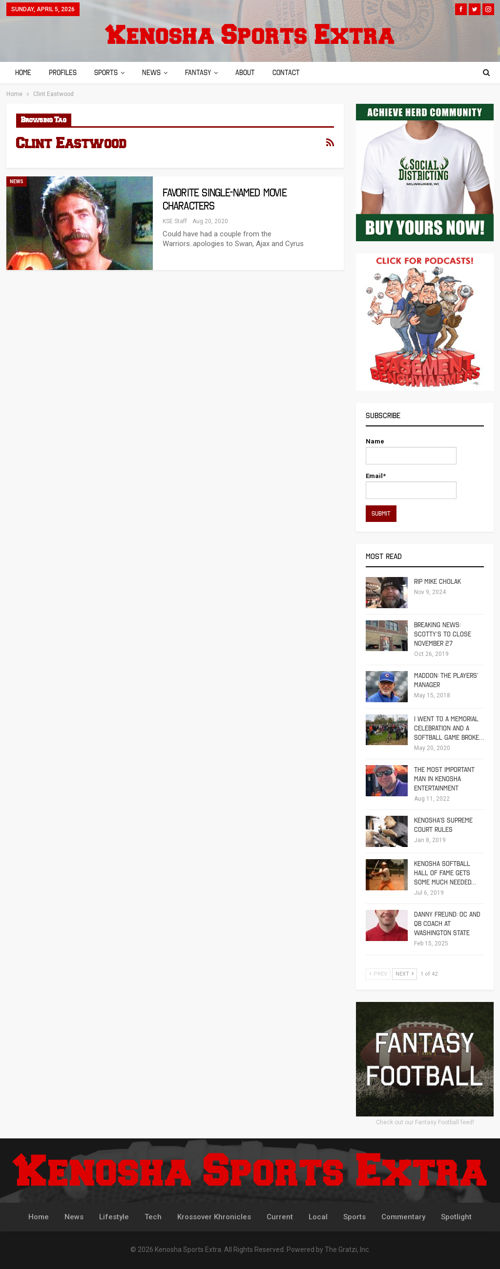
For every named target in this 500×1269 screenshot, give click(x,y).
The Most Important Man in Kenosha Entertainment (444, 779)
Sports (109, 72)
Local (318, 1216)
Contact (295, 72)
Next (405, 974)
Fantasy (204, 72)
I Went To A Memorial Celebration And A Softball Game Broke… (449, 728)
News (155, 72)
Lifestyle (114, 1216)
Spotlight (456, 1216)
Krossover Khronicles (214, 1216)
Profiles (64, 72)
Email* (411, 485)
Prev (378, 974)
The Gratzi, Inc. (347, 1249)
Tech (153, 1216)
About (252, 72)
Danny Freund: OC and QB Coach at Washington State (447, 923)
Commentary (403, 1216)
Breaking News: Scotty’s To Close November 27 (442, 634)
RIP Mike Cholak (437, 581)
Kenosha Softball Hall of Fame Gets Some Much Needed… (445, 873)
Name (411, 451)
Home (23, 72)
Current (280, 1216)
